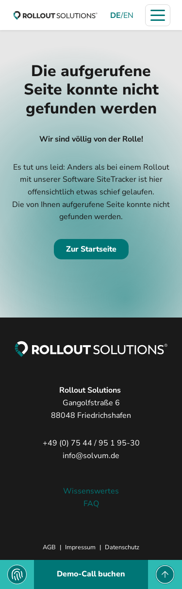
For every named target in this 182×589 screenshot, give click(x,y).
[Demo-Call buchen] (91, 574)
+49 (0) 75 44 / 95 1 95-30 (91, 443)
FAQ (91, 503)
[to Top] (165, 574)
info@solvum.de (91, 455)
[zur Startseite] (55, 15)
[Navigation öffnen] (157, 15)
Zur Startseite (91, 249)
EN (128, 15)
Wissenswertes (91, 491)
